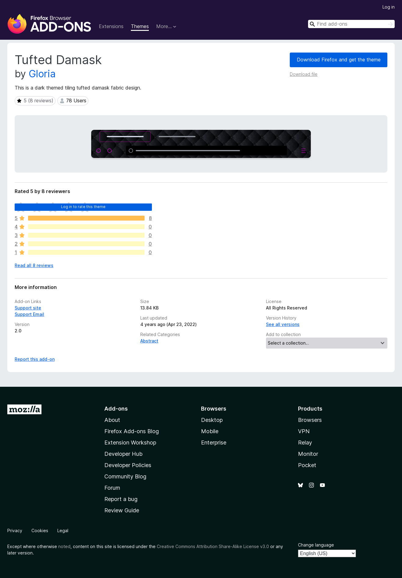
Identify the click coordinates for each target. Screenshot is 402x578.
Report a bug (121, 499)
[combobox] (351, 24)
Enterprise (213, 442)
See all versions (283, 324)
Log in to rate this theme (83, 206)
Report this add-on (35, 359)
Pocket (307, 465)
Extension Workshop (130, 442)
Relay (305, 442)
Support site (28, 307)
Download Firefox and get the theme (339, 60)
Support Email (29, 314)
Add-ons (116, 408)
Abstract (149, 340)
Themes (140, 26)
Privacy (14, 530)
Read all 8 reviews (34, 265)
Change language (316, 544)
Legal (62, 530)
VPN (304, 431)
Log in (388, 6)
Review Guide (121, 510)
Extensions (111, 26)
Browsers (310, 420)
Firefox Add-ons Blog (131, 431)
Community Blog (125, 476)
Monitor (308, 454)
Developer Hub (123, 454)
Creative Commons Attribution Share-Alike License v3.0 (213, 546)
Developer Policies (127, 465)
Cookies (39, 530)
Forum (112, 488)
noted (64, 546)
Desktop (212, 420)
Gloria (42, 74)
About (112, 420)
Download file (304, 74)
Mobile (209, 431)
